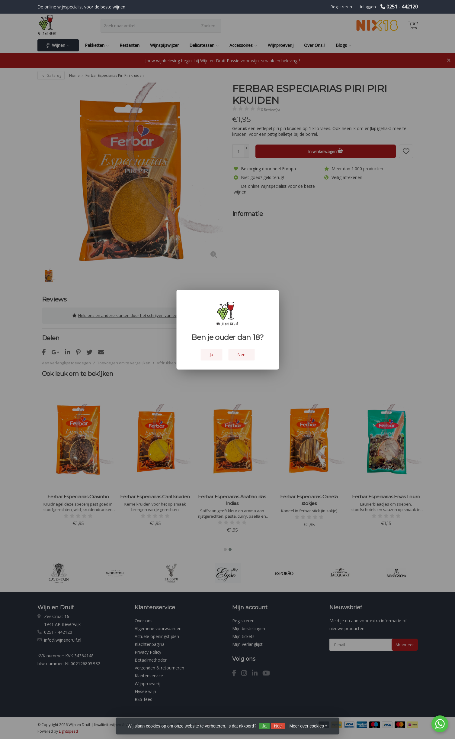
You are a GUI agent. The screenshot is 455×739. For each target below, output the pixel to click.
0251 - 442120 (402, 6)
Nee (278, 726)
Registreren (341, 6)
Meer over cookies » (308, 726)
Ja (264, 726)
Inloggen (368, 6)
